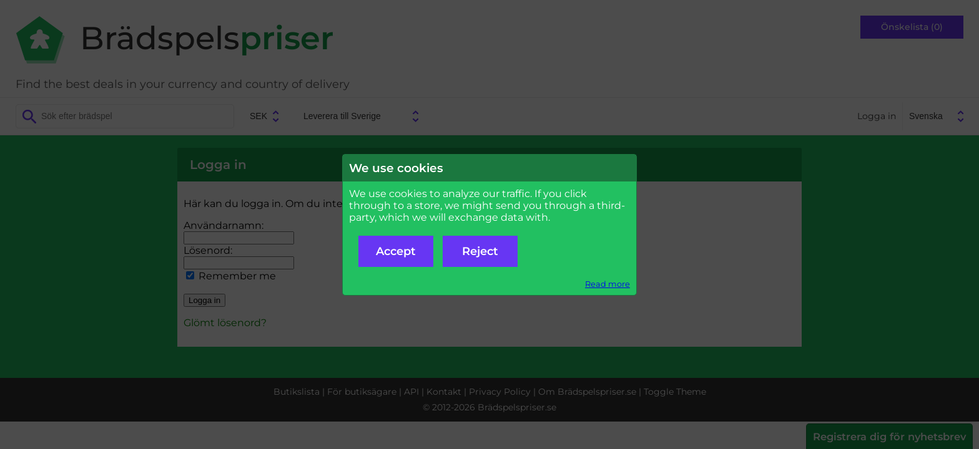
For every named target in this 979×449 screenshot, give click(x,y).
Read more (607, 284)
